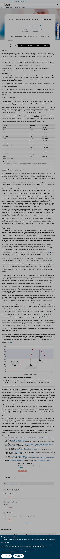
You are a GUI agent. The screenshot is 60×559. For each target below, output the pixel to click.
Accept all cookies (6, 555)
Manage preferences (6, 551)
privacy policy (8, 549)
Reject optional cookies (18, 556)
